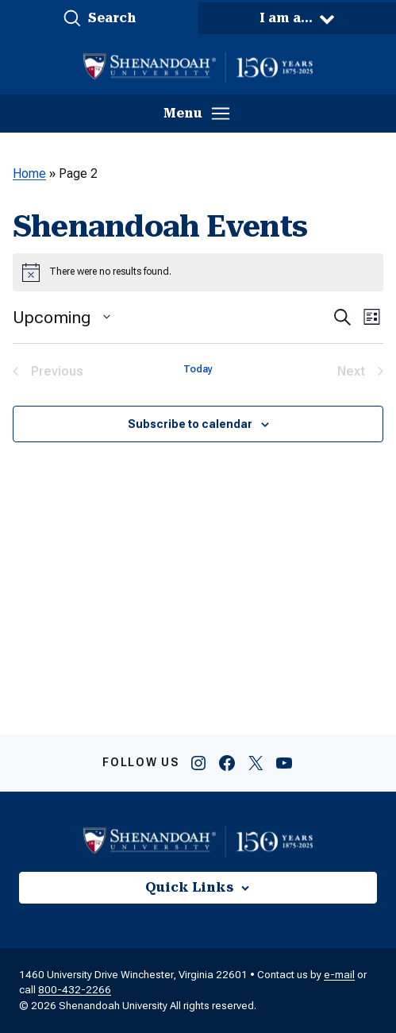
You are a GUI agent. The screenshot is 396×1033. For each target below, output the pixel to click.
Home (29, 173)
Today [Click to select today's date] (198, 369)
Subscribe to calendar (190, 424)
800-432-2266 (74, 990)
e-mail (339, 975)
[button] (99, 18)
